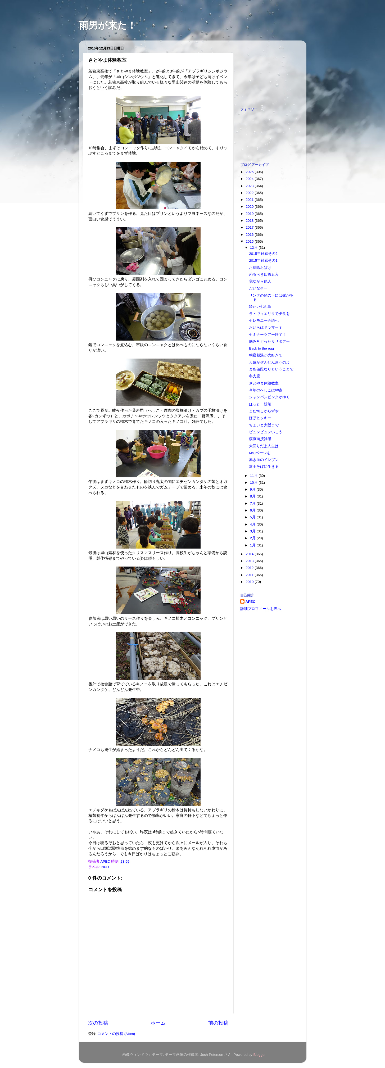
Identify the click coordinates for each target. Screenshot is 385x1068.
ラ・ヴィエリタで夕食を (269, 314)
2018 (250, 221)
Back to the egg (261, 348)
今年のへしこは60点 (266, 390)
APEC (251, 602)
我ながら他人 (260, 281)
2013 (250, 561)
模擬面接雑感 (260, 439)
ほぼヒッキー (260, 418)
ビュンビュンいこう (265, 432)
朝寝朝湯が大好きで (265, 355)
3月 (253, 531)
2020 (250, 207)
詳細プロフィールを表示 (260, 609)
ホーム (158, 1023)
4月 (253, 524)
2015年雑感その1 (263, 261)
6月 (253, 510)
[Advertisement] (266, 70)
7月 (253, 503)
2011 (250, 575)
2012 (250, 568)
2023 (250, 186)
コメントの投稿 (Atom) (116, 1034)
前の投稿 (218, 1023)
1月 (253, 545)
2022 (250, 193)
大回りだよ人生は (264, 446)
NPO (105, 867)
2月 (253, 538)
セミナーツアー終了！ (267, 335)
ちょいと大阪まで (264, 425)
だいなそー (258, 288)
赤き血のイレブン (264, 460)
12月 (254, 248)
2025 (250, 172)
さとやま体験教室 (264, 383)
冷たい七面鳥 (260, 307)
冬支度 (254, 376)
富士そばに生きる (264, 467)
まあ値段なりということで (271, 369)
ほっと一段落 (260, 404)
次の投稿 (98, 1023)
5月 (253, 517)
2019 (250, 214)
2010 (250, 582)
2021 (250, 200)
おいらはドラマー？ (265, 327)
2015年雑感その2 (263, 254)
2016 (250, 235)
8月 (253, 496)
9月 (253, 489)
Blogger (259, 1055)
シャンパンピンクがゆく (269, 397)
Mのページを (259, 453)
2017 (250, 227)
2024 (250, 179)
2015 (250, 241)
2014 (250, 554)
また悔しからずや (264, 411)
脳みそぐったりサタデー (269, 341)
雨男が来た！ (108, 25)
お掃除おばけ (260, 268)
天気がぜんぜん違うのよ (269, 362)
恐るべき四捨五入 (264, 275)
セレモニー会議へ (264, 321)
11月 (254, 476)
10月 (254, 483)
